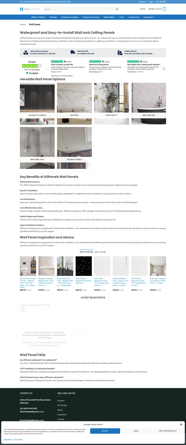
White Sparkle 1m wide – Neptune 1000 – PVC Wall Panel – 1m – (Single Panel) (65, 281)
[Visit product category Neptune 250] (148, 104)
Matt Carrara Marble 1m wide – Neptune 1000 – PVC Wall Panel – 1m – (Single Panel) (28, 283)
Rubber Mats (110, 17)
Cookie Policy (8, 439)
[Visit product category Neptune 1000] (37, 148)
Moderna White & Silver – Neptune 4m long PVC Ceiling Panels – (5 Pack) (120, 281)
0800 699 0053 (35, 2)
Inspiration (149, 17)
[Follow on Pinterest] (165, 2)
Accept (105, 431)
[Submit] (117, 9)
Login (151, 2)
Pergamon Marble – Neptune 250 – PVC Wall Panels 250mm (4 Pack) (46, 281)
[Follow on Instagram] (158, 2)
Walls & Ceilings (38, 17)
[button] (181, 424)
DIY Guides (62, 405)
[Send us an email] (162, 2)
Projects (60, 400)
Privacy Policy (17, 439)
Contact (142, 2)
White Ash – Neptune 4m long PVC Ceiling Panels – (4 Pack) (158, 280)
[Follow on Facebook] (156, 2)
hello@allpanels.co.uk (34, 411)
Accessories (135, 17)
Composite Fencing (91, 17)
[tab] (86, 252)
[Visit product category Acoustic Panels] (37, 104)
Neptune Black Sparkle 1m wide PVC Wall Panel (83, 280)
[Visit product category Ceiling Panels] (74, 148)
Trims (122, 17)
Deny (136, 431)
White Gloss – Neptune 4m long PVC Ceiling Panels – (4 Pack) (139, 281)
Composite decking (70, 17)
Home (23, 24)
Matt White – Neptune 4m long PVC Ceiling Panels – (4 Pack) (102, 281)
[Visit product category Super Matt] (111, 104)
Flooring (53, 17)
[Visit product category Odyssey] (74, 104)
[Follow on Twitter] (160, 2)
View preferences (167, 431)
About (60, 410)
